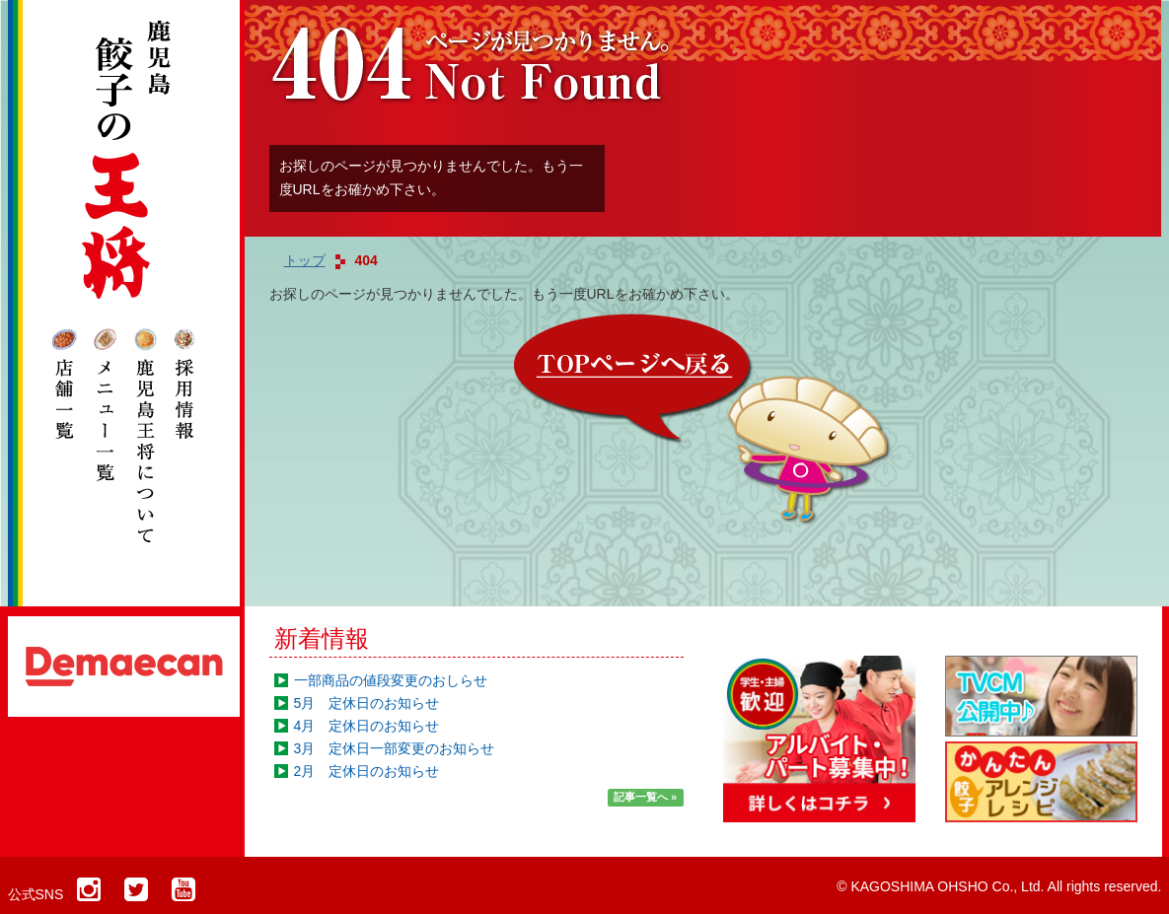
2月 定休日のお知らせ (367, 771)
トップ (305, 260)
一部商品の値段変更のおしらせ (390, 680)
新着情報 (321, 638)
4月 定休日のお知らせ (367, 726)
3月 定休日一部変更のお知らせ (394, 748)
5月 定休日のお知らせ (367, 703)
